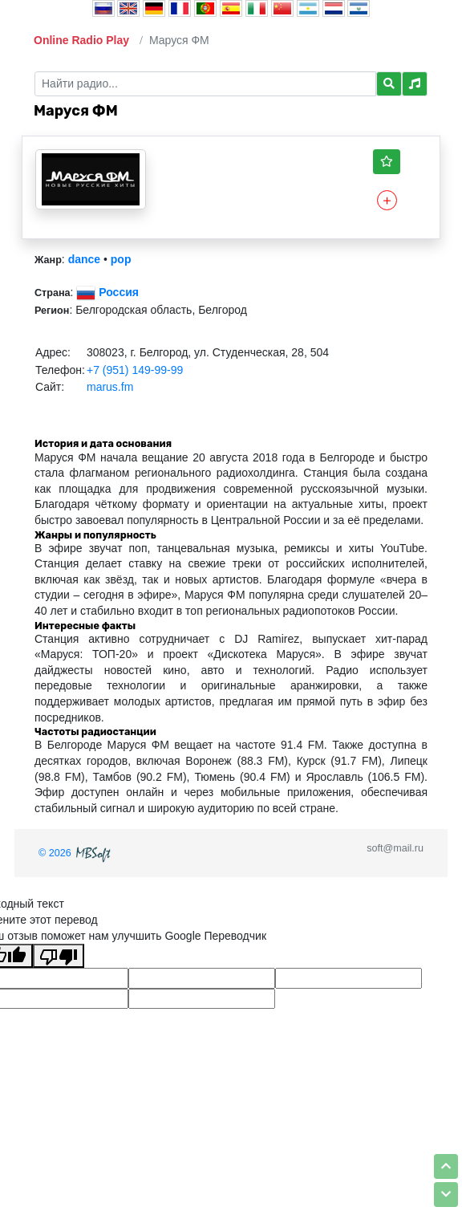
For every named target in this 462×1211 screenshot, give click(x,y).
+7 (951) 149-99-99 (135, 370)
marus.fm (110, 386)
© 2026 (76, 853)
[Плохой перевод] (58, 956)
